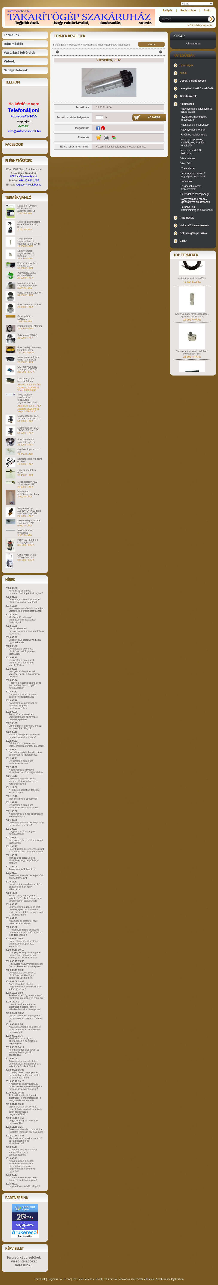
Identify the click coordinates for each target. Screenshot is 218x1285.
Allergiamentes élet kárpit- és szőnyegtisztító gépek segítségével (24, 1052)
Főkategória (59, 44)
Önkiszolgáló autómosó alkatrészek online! (21, 762)
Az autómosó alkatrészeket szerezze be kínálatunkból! (23, 1178)
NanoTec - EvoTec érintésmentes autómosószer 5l (26, 208)
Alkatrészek (74, 44)
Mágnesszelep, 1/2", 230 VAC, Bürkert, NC (28, 417)
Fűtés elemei (187, 168)
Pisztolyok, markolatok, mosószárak (193, 118)
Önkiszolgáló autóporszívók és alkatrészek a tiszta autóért (25, 600)
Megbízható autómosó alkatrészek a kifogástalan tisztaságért (22, 619)
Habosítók (186, 181)
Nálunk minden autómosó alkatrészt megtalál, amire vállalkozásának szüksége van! (25, 1007)
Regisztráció (55, 1279)
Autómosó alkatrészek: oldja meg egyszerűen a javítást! (26, 823)
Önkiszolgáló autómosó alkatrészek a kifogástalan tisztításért (22, 651)
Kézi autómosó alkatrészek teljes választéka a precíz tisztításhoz (26, 609)
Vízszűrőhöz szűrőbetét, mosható (28, 492)
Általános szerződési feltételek (136, 1279)
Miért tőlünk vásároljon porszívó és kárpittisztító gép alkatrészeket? (25, 1141)
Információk (110, 1279)
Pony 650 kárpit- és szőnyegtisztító (27, 541)
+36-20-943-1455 (24, 116)
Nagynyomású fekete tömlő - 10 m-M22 (28, 358)
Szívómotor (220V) (27, 335)
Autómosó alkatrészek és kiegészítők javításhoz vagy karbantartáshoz (23, 781)
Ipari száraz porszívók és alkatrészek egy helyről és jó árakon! (23, 860)
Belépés (168, 10)
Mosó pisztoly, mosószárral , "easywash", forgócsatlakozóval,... (28, 398)
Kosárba (154, 117)
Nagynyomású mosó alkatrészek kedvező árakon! (26, 815)
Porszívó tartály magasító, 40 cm (26, 440)
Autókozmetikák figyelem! (22, 869)
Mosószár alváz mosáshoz (25, 531)
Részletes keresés (83, 1279)
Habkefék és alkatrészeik (194, 124)
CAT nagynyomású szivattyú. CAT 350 (27, 368)
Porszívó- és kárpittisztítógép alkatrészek (196, 208)
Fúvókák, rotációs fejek (193, 134)
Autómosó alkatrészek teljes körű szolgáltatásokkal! (26, 876)
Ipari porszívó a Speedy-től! (23, 798)
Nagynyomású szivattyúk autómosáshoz (22, 832)
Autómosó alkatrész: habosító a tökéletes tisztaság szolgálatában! (26, 1130)
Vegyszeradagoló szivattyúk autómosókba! (23, 1121)
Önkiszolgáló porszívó (193, 233)
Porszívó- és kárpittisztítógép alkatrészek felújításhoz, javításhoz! (24, 943)
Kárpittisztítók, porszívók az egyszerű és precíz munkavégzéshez (23, 705)
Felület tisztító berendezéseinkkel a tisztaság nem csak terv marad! (26, 850)
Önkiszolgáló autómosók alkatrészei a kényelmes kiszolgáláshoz (22, 662)
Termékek (39, 1279)
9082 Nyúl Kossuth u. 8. (23, 176)
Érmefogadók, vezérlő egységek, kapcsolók (193, 175)
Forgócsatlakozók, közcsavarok (190, 188)
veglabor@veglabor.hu (28, 184)
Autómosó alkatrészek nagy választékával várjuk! (23, 922)
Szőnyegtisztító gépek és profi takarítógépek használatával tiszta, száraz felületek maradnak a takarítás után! (26, 911)
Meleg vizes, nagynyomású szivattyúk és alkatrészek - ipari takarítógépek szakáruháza (25, 898)
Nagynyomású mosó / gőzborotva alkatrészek (106, 44)
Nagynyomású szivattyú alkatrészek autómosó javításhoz (26, 771)
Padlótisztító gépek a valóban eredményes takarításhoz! (24, 735)
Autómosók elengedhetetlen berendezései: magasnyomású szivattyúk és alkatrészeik (25, 1064)
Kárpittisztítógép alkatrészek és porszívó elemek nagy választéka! (25, 887)
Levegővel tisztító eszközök (196, 88)
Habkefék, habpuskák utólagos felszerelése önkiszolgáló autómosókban (25, 685)
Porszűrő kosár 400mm (29, 326)
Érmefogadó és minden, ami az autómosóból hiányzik (25, 727)
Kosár (67, 1279)
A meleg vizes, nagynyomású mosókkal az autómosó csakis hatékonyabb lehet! (24, 1075)
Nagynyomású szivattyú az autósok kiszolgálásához (23, 695)
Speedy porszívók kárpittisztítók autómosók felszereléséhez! (25, 753)
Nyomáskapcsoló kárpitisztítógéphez (27, 284)
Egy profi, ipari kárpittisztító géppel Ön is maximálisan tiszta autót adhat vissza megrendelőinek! (25, 1110)
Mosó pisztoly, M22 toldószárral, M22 (27, 483)
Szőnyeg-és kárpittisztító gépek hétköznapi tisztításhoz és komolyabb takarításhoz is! (25, 955)
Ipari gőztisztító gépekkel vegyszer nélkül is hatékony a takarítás (24, 674)
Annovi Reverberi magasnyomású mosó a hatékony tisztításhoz (26, 631)
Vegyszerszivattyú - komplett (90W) (27, 264)
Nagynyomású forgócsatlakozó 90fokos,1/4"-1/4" (26, 253)
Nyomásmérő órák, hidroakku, (191, 152)
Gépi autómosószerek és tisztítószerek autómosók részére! (26, 744)
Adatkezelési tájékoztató (169, 1279)
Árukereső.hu (25, 1236)
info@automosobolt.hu (24, 131)
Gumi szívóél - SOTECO (24, 317)
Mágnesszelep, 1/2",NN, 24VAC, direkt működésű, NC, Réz (29, 511)
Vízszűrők (186, 163)
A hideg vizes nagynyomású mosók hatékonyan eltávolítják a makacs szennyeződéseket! (25, 1086)
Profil (99, 1279)
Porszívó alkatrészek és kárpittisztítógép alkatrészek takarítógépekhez (23, 717)
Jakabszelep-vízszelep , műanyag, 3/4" (29, 521)
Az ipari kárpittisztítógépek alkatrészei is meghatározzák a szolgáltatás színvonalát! (25, 1098)
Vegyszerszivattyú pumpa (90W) (26, 274)
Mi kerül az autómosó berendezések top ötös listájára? (26, 592)
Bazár (183, 240)
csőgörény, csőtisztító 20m (192, 282)
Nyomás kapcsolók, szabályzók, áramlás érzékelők (192, 142)
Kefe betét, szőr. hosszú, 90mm (26, 379)
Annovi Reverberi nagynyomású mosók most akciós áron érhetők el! (26, 1018)
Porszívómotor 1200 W (29, 292)
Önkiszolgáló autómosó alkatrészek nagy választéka (23, 806)
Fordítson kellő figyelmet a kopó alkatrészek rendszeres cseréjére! (26, 996)
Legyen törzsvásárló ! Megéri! (24, 1186)
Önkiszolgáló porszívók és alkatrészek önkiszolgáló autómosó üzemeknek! (22, 975)
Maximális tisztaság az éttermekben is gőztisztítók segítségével (23, 1041)
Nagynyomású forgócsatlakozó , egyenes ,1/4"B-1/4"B (28, 241)
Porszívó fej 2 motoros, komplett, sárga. (29, 348)
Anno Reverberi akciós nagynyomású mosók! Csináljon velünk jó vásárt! (25, 986)
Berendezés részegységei (195, 194)
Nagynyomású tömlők (192, 129)
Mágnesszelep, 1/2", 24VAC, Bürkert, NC (28, 429)
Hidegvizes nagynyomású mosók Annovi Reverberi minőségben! (26, 965)
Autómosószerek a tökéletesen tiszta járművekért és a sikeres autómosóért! (25, 1029)
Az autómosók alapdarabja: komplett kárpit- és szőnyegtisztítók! (23, 1152)
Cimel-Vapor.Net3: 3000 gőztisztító (26, 556)
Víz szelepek (187, 158)
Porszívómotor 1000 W (29, 304)
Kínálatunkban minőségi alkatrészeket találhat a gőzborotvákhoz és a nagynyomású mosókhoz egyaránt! (22, 1166)
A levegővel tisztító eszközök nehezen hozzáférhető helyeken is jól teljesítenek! (25, 932)
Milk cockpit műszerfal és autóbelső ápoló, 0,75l (29, 224)
